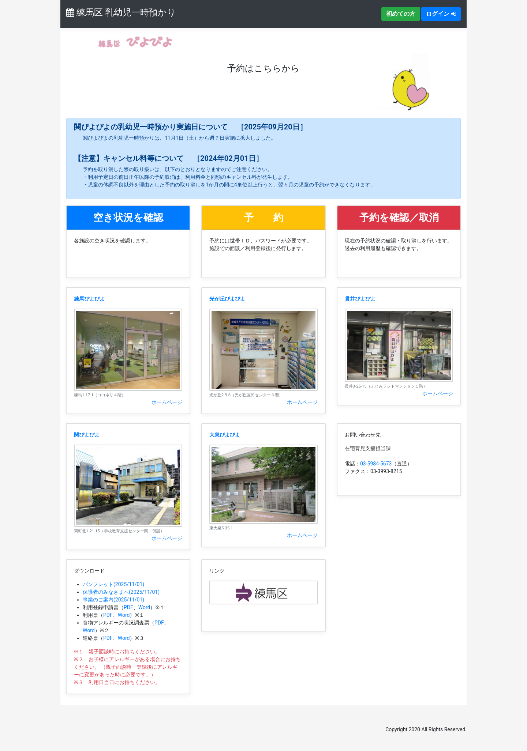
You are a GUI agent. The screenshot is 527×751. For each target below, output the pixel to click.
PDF (128, 607)
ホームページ (167, 402)
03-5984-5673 (376, 464)
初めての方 (400, 13)
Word (144, 607)
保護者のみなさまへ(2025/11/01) (121, 592)
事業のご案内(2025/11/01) (113, 600)
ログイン (441, 13)
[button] (128, 218)
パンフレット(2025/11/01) (113, 584)
